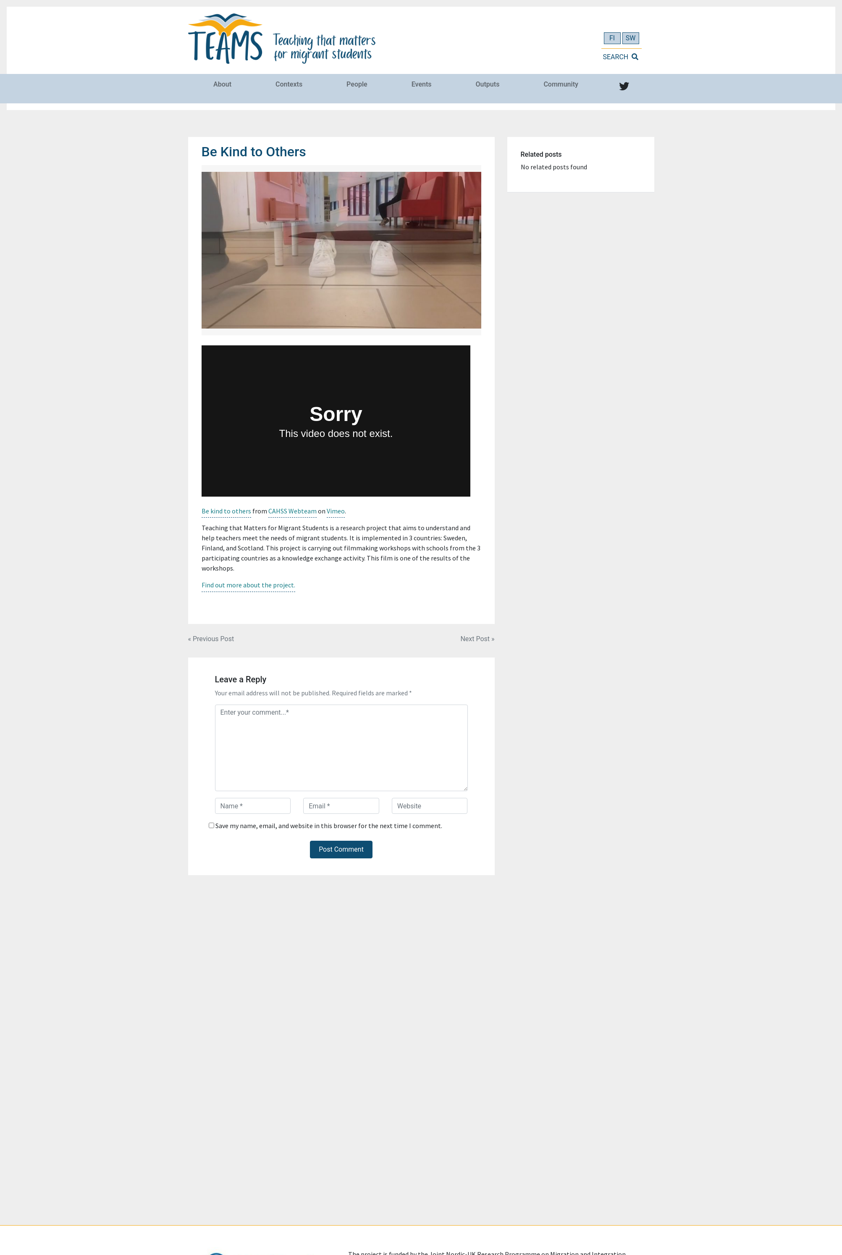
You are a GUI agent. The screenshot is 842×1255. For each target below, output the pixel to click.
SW (631, 38)
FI (612, 38)
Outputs (488, 84)
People (356, 84)
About (222, 84)
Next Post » (477, 638)
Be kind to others (226, 511)
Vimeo (336, 511)
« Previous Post (211, 638)
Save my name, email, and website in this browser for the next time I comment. (328, 825)
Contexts (288, 84)
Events (422, 84)
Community (560, 84)
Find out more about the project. (248, 585)
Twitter (622, 93)
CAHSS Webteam (292, 511)
